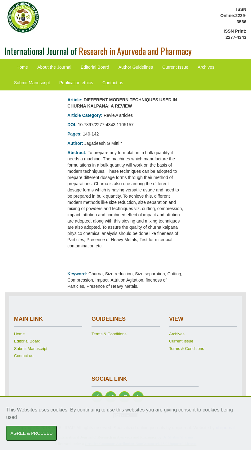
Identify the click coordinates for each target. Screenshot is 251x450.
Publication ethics (76, 82)
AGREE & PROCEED (31, 433)
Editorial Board (95, 67)
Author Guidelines (136, 67)
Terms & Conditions (109, 334)
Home (22, 67)
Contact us (112, 82)
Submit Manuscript (32, 82)
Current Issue (175, 67)
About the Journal (54, 67)
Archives (206, 67)
